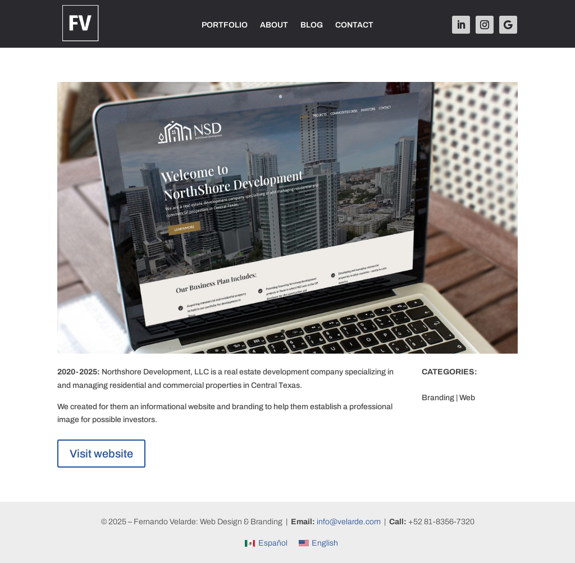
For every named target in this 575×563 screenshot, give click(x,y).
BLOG (311, 25)
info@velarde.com (349, 522)
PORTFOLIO (225, 25)
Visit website (101, 453)
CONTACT (354, 25)
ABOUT (274, 25)
